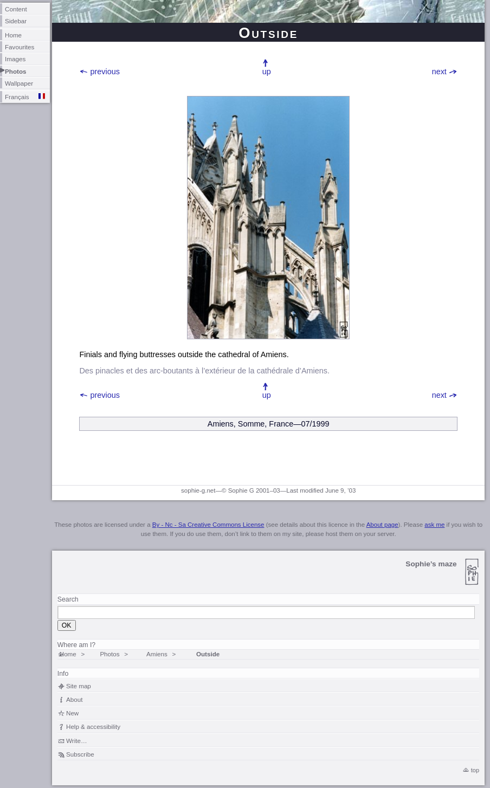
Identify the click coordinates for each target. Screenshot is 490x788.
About (74, 699)
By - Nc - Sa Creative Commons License (208, 524)
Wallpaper (19, 83)
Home (13, 34)
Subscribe (80, 754)
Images (15, 58)
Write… (76, 740)
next (439, 71)
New (72, 712)
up (266, 71)
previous (105, 71)
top (475, 770)
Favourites (19, 46)
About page (382, 524)
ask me (434, 524)
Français (17, 96)
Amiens (156, 653)
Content (16, 8)
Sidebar (16, 20)
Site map (78, 685)
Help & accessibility (93, 726)
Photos (16, 71)
